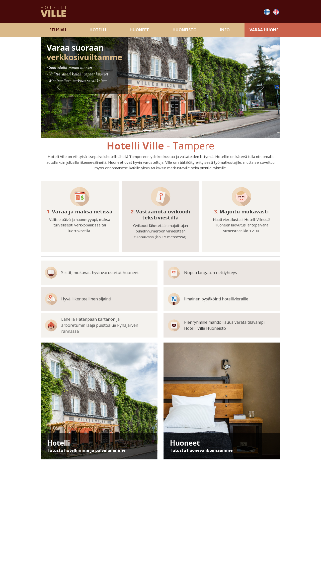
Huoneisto (185, 30)
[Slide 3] (165, 131)
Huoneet (139, 30)
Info (225, 30)
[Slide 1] (147, 131)
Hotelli (98, 30)
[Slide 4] (174, 131)
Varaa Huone (264, 30)
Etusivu (57, 30)
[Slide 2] (156, 131)
